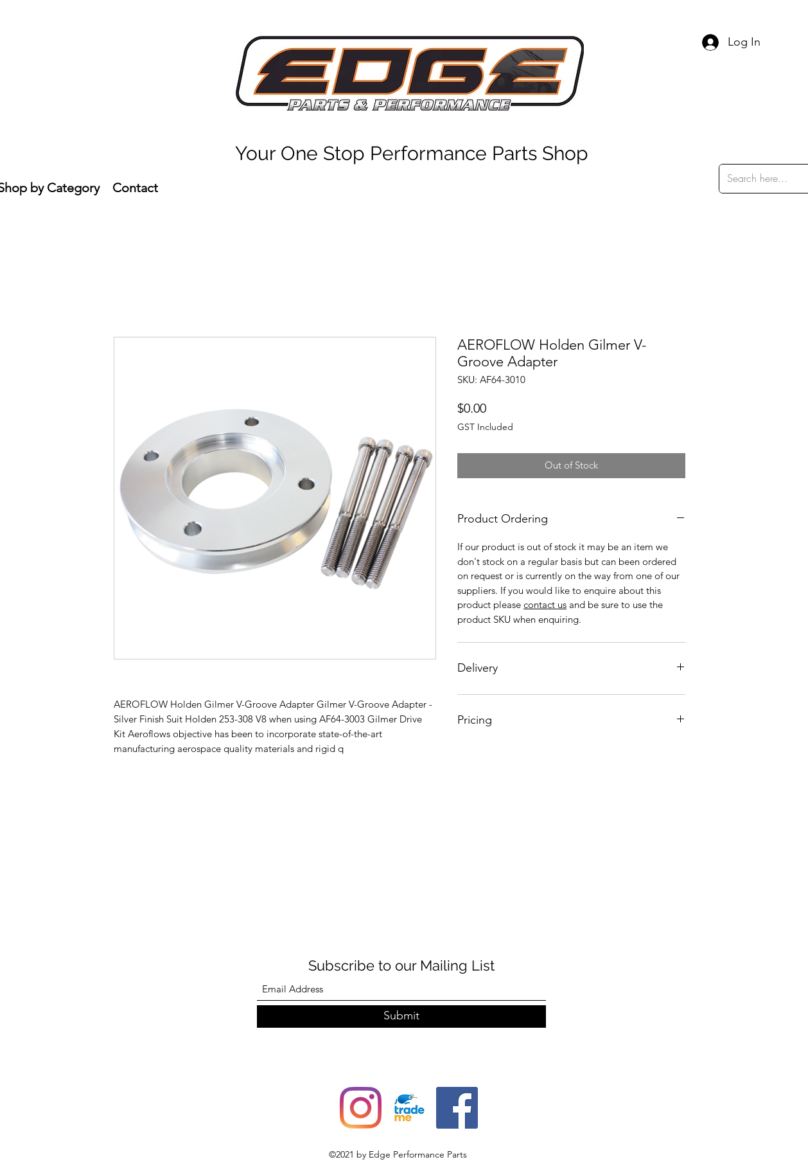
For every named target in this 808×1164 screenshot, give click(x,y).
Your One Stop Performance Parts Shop (411, 153)
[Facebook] (457, 1108)
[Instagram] (361, 1108)
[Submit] (401, 1016)
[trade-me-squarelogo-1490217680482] (409, 1108)
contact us (544, 604)
